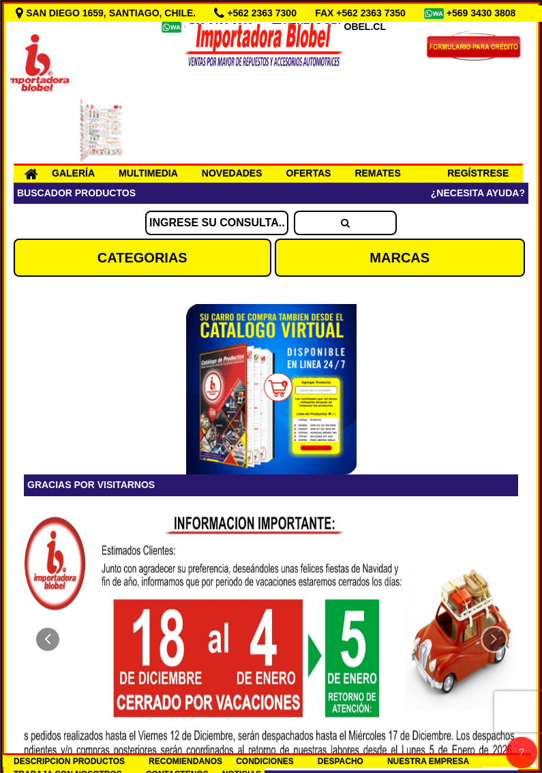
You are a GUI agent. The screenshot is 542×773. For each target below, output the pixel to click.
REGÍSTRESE (478, 173)
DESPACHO (340, 761)
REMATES (377, 173)
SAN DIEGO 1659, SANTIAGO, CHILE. (107, 12)
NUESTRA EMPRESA (428, 761)
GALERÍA (73, 173)
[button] (47, 639)
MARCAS (400, 257)
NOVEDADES (232, 173)
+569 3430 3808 (483, 12)
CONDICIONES (265, 761)
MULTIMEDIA (148, 173)
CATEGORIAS (142, 257)
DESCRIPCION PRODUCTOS (69, 761)
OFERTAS (308, 173)
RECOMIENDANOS (185, 761)
